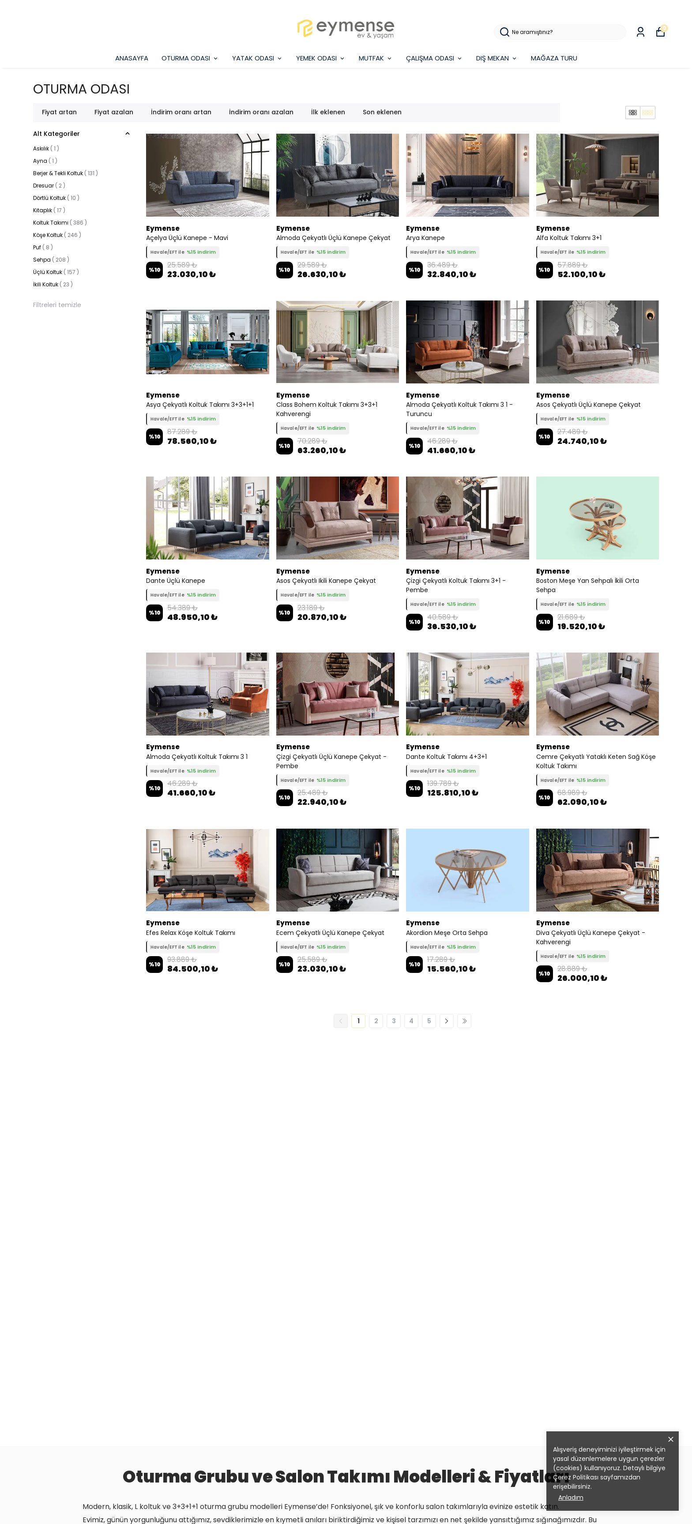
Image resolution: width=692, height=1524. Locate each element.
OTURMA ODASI (190, 58)
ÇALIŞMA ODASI (434, 58)
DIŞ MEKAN (497, 58)
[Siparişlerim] (640, 32)
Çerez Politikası (575, 1477)
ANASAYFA (131, 58)
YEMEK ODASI (321, 58)
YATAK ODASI (257, 58)
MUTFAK (376, 58)
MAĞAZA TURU (554, 58)
